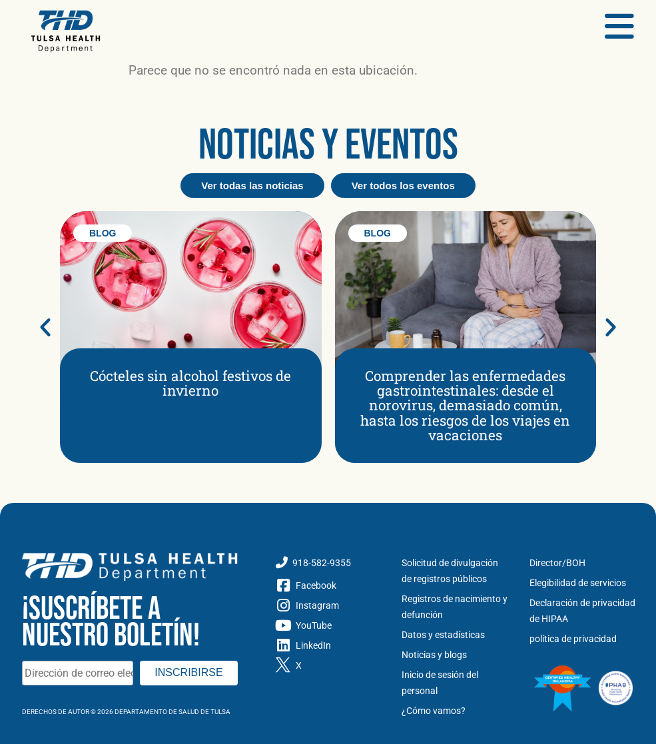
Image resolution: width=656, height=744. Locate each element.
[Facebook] (328, 585)
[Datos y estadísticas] (455, 635)
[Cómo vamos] (455, 711)
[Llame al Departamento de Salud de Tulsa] (328, 563)
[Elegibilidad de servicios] (583, 583)
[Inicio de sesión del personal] (455, 683)
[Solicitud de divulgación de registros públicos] (455, 571)
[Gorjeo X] (328, 665)
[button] (45, 327)
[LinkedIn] (328, 645)
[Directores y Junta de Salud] (583, 563)
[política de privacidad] (583, 639)
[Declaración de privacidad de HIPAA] (583, 611)
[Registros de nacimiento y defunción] (455, 607)
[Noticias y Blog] (455, 655)
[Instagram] (328, 605)
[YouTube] (328, 625)
